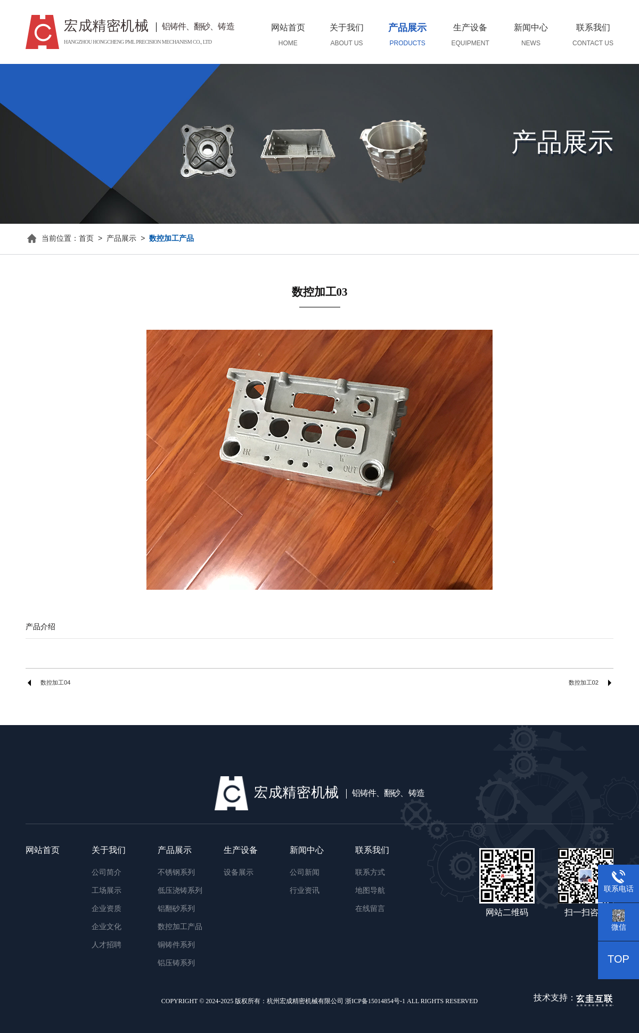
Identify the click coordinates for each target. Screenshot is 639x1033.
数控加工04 (55, 683)
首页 (86, 239)
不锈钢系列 (176, 873)
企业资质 (106, 909)
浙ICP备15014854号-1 (375, 1001)
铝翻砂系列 (176, 909)
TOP (618, 959)
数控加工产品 (171, 239)
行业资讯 (305, 891)
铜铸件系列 (176, 945)
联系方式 (370, 873)
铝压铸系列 (176, 963)
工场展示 (106, 891)
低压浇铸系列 (180, 891)
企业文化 (106, 927)
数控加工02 (584, 683)
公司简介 (106, 873)
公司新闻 (305, 873)
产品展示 (121, 239)
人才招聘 (106, 945)
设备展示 (238, 873)
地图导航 (370, 891)
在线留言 (370, 909)
